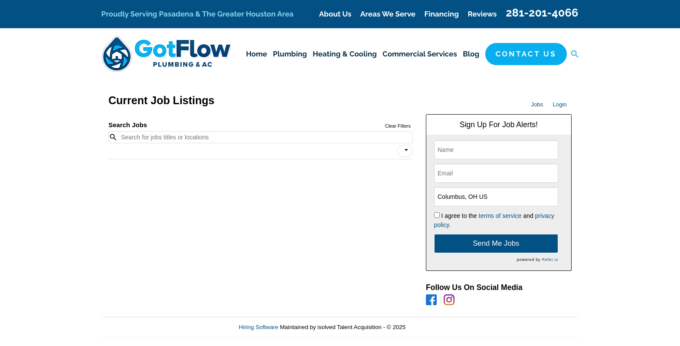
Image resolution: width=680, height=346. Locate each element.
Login (559, 104)
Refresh (431, 327)
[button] (405, 151)
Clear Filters (398, 126)
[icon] (406, 150)
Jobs (537, 104)
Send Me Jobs (496, 243)
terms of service (500, 215)
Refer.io (550, 259)
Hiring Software (258, 327)
